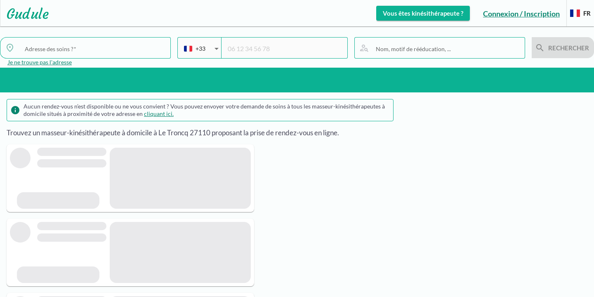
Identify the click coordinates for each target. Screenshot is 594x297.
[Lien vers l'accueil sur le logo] (24, 13)
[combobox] (94, 49)
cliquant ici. (159, 113)
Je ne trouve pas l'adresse (39, 62)
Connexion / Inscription (521, 13)
